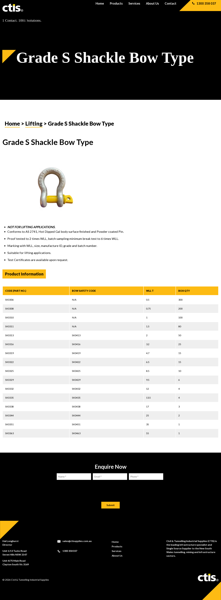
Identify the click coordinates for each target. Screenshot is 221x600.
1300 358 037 (204, 8)
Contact (170, 8)
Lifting (34, 123)
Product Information (24, 273)
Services (134, 8)
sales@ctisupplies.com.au (74, 541)
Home (100, 8)
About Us (152, 8)
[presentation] (110, 488)
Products (116, 8)
